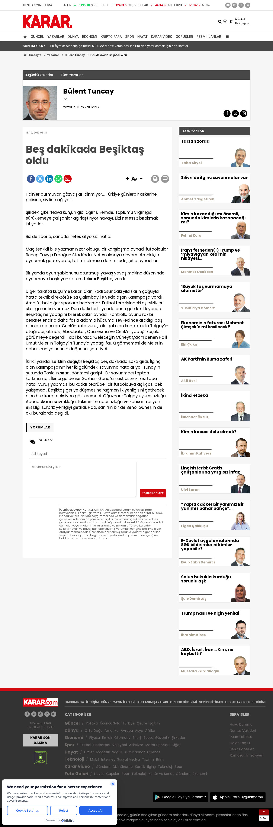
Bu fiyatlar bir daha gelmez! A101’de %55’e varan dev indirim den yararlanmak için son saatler (119, 46)
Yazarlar (55, 37)
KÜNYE (106, 702)
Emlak (107, 737)
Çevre (142, 723)
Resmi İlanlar (208, 37)
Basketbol (101, 744)
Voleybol (119, 744)
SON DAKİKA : (34, 46)
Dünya (73, 37)
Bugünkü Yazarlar (39, 74)
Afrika (150, 730)
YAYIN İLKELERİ (124, 702)
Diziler (89, 752)
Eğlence (154, 752)
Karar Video (161, 37)
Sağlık (117, 752)
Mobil (94, 759)
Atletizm (136, 744)
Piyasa (94, 737)
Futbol (85, 744)
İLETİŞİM (92, 702)
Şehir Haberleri (242, 749)
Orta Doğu (93, 730)
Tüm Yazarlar (72, 74)
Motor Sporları (157, 744)
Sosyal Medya (128, 759)
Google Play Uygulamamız (184, 797)
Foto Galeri (76, 774)
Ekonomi (89, 37)
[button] (127, 179)
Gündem (103, 766)
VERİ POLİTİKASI (211, 702)
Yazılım (148, 759)
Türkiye (128, 723)
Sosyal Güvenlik (156, 737)
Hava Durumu (241, 724)
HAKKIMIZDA (74, 702)
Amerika (112, 730)
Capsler (112, 773)
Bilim (160, 759)
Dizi (115, 766)
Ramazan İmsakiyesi (246, 755)
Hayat (142, 37)
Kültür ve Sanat (161, 773)
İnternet (108, 759)
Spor (129, 37)
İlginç (151, 766)
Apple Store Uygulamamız (241, 797)
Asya (139, 730)
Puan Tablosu (241, 736)
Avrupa (127, 730)
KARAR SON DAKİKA (40, 740)
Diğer (176, 744)
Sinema (126, 766)
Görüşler (184, 37)
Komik (140, 766)
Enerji (136, 737)
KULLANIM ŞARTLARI (152, 702)
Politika (92, 723)
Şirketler (178, 737)
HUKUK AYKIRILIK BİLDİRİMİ (245, 702)
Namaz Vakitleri (243, 730)
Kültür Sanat (134, 752)
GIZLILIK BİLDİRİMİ (183, 702)
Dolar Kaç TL (240, 742)
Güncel (37, 37)
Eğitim (154, 723)
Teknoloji (74, 759)
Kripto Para (111, 37)
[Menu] (226, 36)
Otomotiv (122, 737)
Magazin (103, 752)
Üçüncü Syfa (110, 723)
